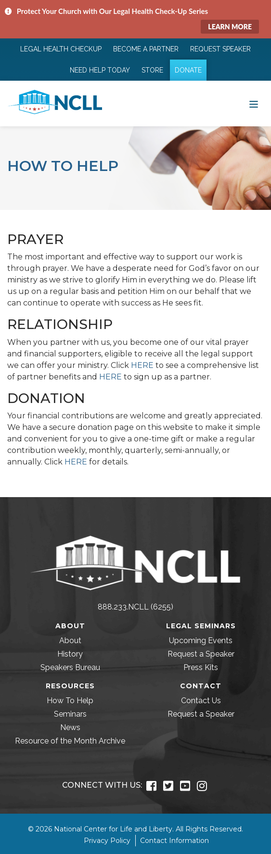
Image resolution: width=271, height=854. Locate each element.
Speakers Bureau (70, 667)
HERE (142, 365)
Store (152, 70)
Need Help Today (100, 70)
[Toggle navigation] (254, 103)
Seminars (70, 714)
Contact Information (174, 840)
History (70, 654)
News (70, 727)
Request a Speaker (201, 654)
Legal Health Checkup (61, 49)
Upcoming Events (200, 640)
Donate (188, 70)
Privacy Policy (107, 840)
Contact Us (201, 700)
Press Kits (200, 667)
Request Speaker (220, 49)
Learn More (230, 27)
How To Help (70, 700)
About (70, 640)
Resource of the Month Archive (70, 740)
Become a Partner (146, 49)
